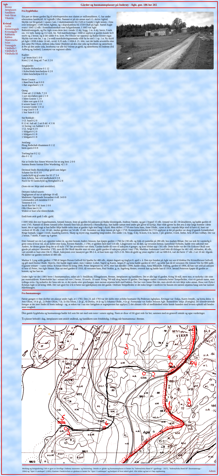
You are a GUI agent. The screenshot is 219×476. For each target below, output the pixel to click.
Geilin (8, 26)
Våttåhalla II (11, 51)
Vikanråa (9, 18)
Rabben (8, 37)
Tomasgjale (10, 45)
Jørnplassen (10, 10)
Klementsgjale (12, 29)
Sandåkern (10, 12)
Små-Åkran (10, 15)
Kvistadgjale (11, 31)
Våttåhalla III (11, 53)
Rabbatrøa (10, 34)
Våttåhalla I (10, 48)
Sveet (7, 42)
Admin (212, 471)
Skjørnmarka (11, 40)
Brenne (8, 7)
